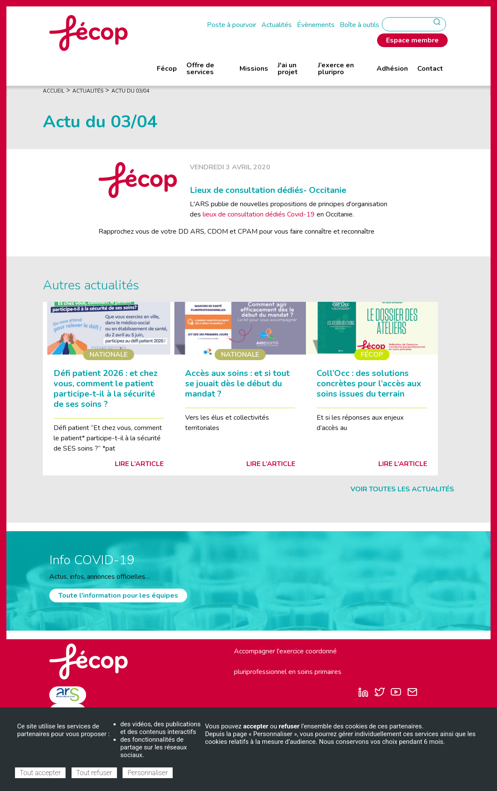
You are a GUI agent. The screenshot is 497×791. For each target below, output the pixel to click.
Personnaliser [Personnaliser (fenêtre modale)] (147, 773)
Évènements (316, 25)
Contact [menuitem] (430, 68)
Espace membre (412, 40)
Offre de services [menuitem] (200, 68)
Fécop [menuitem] (167, 68)
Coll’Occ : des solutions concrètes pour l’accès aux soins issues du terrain (369, 383)
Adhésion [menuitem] (392, 68)
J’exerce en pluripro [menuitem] (336, 68)
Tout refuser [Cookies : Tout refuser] (94, 773)
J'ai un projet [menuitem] (288, 68)
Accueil (53, 90)
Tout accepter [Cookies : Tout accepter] (40, 773)
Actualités (276, 25)
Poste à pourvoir (231, 25)
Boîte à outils (359, 25)
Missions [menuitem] (254, 68)
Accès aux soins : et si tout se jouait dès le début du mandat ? (237, 383)
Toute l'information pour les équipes (118, 595)
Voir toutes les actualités (402, 489)
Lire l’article (139, 464)
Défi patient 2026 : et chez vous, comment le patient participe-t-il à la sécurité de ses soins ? (106, 388)
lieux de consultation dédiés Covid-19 (260, 214)
